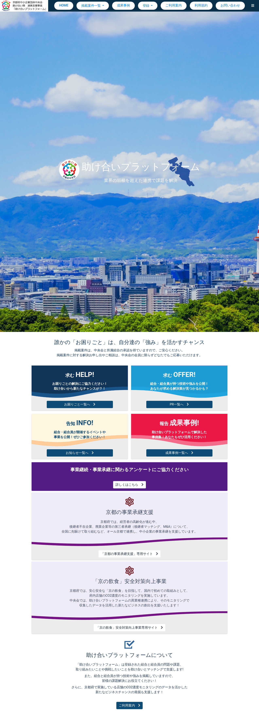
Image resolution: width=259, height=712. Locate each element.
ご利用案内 (174, 5)
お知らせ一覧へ (80, 453)
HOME (63, 5)
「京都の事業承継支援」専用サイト (129, 554)
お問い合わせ (230, 5)
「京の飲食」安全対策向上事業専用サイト (129, 627)
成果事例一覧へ (179, 453)
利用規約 (201, 5)
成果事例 (123, 5)
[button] (252, 6)
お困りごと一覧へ (79, 404)
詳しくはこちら (129, 485)
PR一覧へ (179, 404)
